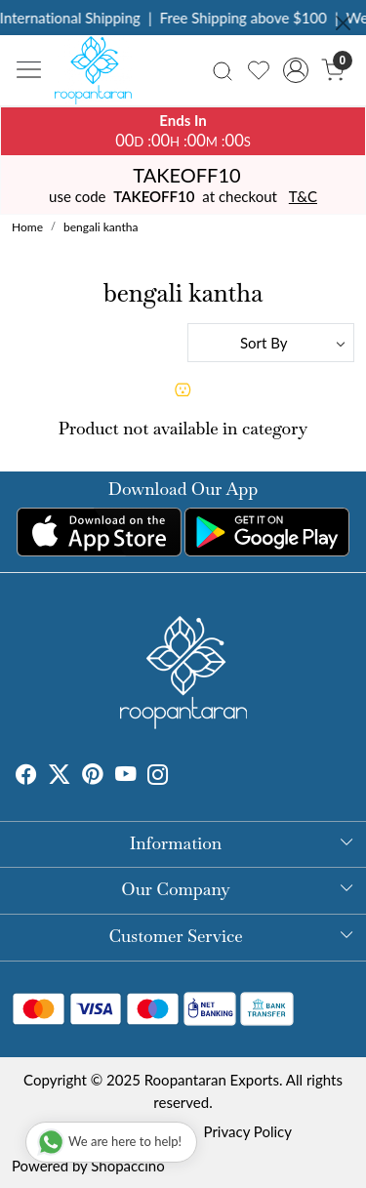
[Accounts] (295, 70)
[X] (59, 776)
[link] (223, 70)
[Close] (343, 23)
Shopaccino (127, 1165)
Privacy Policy (248, 1131)
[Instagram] (158, 776)
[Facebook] (26, 776)
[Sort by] (271, 342)
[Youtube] (126, 776)
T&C (303, 196)
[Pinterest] (92, 776)
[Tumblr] (180, 776)
